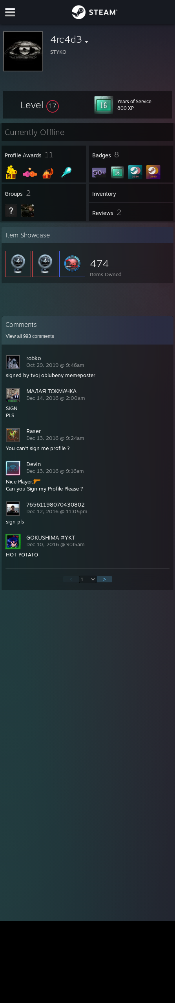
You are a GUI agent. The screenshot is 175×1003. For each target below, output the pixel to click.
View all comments (29, 336)
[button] (39, 105)
